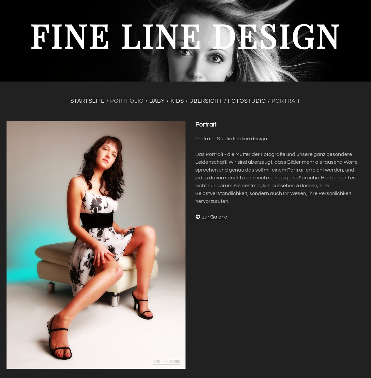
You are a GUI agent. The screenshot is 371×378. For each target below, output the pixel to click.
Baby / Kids (166, 101)
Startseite (87, 101)
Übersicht (205, 101)
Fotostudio (247, 101)
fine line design (185, 35)
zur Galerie (211, 216)
